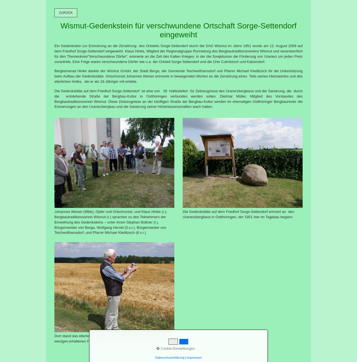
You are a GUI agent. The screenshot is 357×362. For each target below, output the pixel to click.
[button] (65, 12)
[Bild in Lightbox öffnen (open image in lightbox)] (114, 163)
